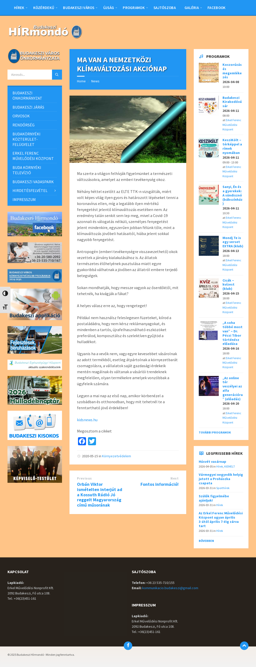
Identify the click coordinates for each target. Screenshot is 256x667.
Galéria (191, 7)
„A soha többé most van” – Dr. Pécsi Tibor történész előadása (232, 333)
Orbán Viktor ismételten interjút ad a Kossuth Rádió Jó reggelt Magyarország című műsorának (99, 494)
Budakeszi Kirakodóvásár (232, 101)
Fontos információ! (159, 484)
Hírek (19, 7)
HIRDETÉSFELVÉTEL (30, 190)
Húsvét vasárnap (212, 461)
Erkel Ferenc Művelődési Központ (231, 124)
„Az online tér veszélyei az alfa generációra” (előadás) (232, 388)
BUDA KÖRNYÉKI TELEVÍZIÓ (26, 170)
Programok (134, 7)
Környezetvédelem (116, 456)
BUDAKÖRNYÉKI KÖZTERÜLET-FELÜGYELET (26, 139)
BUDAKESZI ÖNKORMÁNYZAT (27, 95)
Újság (108, 7)
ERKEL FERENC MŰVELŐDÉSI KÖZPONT (33, 156)
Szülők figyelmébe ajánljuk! (214, 498)
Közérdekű (43, 7)
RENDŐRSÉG (23, 124)
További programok (215, 432)
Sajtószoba (165, 7)
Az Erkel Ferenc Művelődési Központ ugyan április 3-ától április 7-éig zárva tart (221, 519)
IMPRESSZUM (24, 199)
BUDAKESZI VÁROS (78, 7)
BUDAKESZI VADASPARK (33, 181)
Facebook (217, 7)
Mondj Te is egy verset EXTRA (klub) (232, 242)
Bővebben (206, 541)
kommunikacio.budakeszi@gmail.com (170, 588)
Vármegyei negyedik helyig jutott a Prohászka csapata (221, 478)
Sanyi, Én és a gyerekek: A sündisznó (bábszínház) (232, 195)
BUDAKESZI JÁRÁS (28, 107)
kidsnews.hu (87, 419)
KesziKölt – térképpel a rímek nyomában (232, 146)
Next (174, 478)
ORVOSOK (21, 115)
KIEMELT (229, 466)
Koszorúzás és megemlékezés (232, 70)
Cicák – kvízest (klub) (228, 284)
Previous (84, 478)
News (95, 81)
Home (81, 81)
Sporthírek (223, 488)
